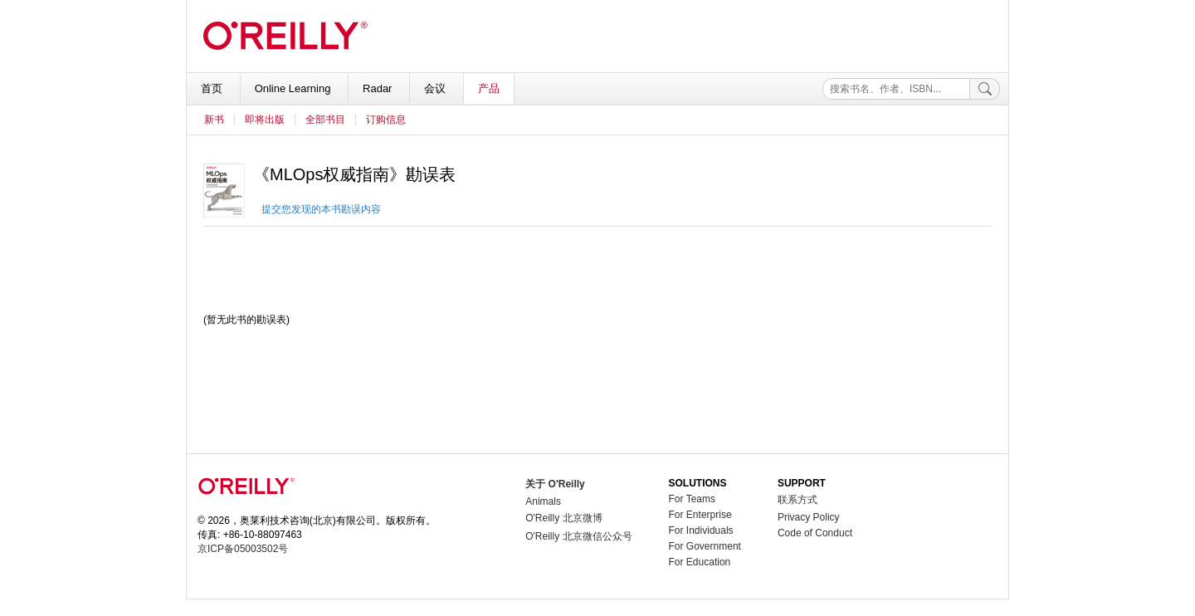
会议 (436, 88)
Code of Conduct (815, 533)
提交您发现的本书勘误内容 (321, 209)
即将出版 (265, 119)
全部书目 (325, 119)
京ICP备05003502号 (243, 549)
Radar (379, 88)
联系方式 (797, 500)
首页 (213, 88)
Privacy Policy (809, 517)
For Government (705, 546)
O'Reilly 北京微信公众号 (578, 536)
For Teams (692, 499)
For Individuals (701, 530)
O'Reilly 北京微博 (563, 518)
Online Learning (294, 88)
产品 (489, 88)
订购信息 (386, 119)
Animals (543, 501)
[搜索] (985, 89)
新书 (214, 119)
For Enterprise (700, 515)
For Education (700, 562)
